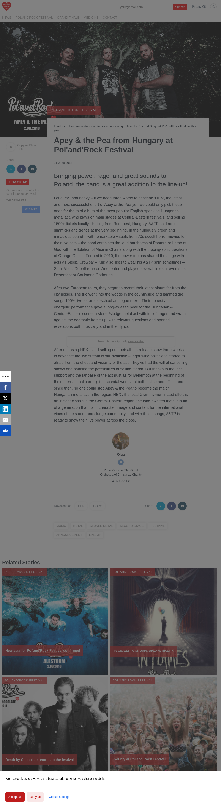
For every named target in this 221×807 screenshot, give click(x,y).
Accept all (15, 797)
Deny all (35, 797)
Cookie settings (59, 797)
